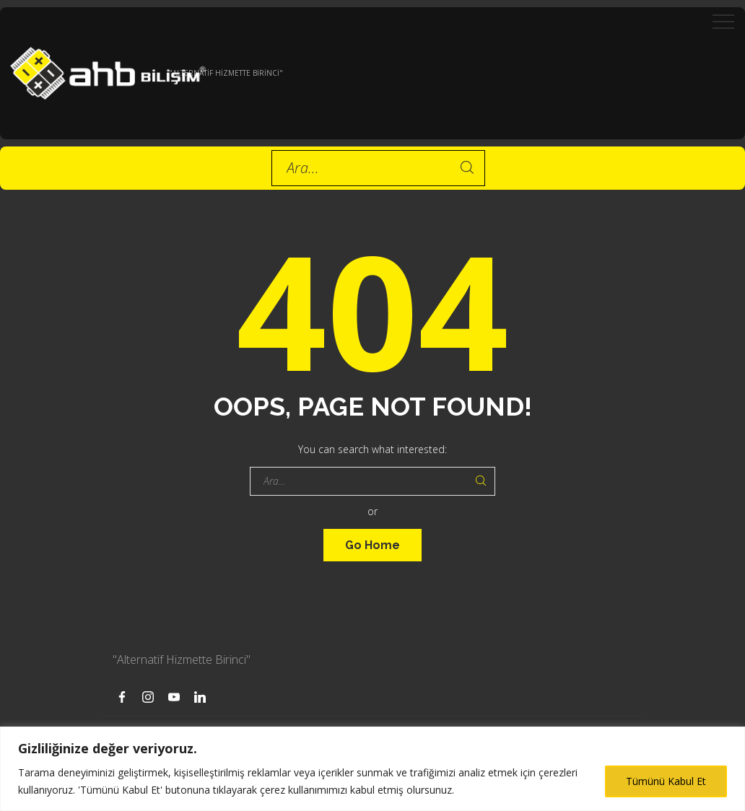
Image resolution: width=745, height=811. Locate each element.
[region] (372, 769)
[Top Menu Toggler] (723, 21)
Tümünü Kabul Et (666, 781)
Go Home (372, 545)
